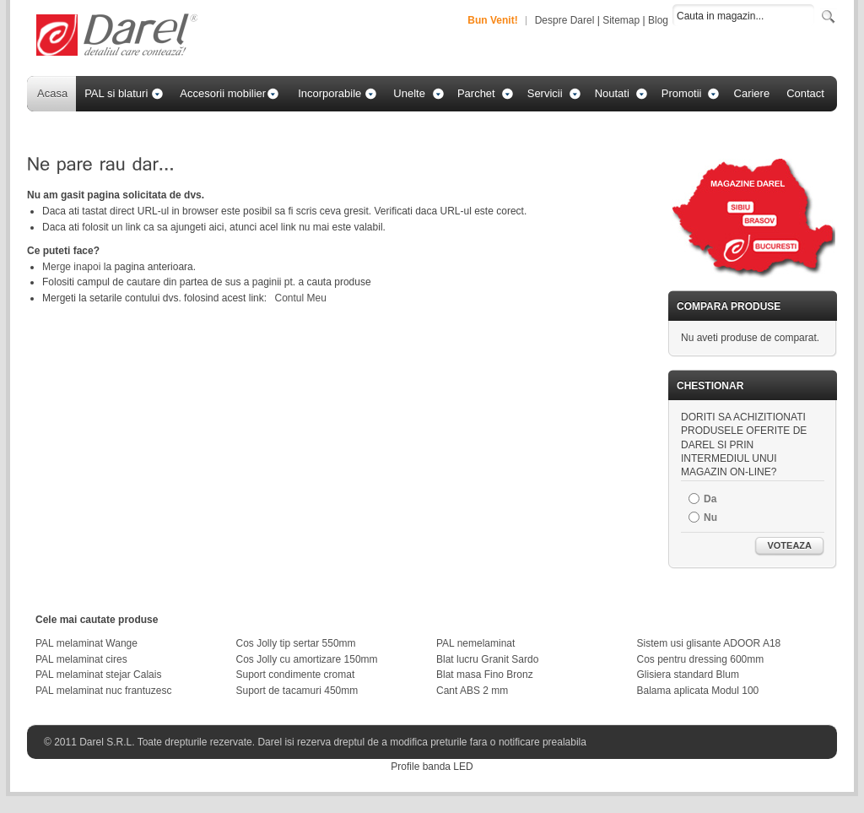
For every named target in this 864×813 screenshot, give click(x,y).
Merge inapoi (71, 267)
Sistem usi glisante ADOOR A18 (709, 643)
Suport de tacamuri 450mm (297, 690)
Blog (658, 20)
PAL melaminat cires (81, 659)
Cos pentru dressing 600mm (700, 659)
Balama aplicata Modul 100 (698, 690)
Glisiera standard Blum (688, 674)
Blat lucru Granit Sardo (487, 659)
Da (710, 499)
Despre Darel (565, 20)
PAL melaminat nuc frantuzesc (103, 690)
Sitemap (621, 20)
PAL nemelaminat (475, 643)
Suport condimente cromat (295, 674)
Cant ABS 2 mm (472, 690)
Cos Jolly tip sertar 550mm (296, 643)
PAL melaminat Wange (86, 643)
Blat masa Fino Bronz (484, 674)
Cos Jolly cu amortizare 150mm (307, 659)
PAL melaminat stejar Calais (98, 674)
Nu (710, 517)
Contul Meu (300, 298)
